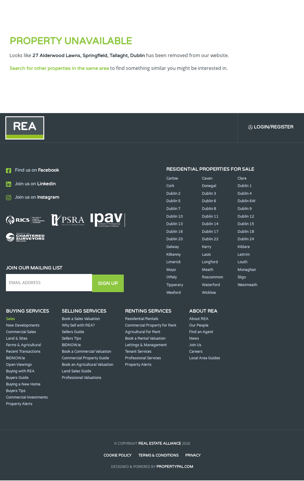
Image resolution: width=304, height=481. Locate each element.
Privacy (193, 456)
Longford (210, 263)
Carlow (172, 179)
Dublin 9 (245, 210)
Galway (172, 248)
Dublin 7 (173, 210)
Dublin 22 (210, 240)
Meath (207, 270)
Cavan (207, 179)
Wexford (173, 293)
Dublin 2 (173, 194)
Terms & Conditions (158, 456)
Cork (170, 187)
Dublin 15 (246, 225)
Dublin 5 (173, 202)
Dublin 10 (174, 217)
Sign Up (109, 283)
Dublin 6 (209, 202)
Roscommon (212, 278)
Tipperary (174, 286)
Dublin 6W (246, 202)
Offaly (171, 278)
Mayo (171, 270)
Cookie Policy (117, 456)
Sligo (242, 278)
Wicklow (209, 293)
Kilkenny (173, 255)
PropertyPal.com (174, 467)
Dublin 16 (174, 232)
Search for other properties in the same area (59, 68)
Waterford (211, 286)
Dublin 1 (245, 187)
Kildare (244, 248)
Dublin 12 (246, 217)
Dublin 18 (246, 232)
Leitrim (244, 255)
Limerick (173, 263)
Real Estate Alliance (159, 444)
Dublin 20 (174, 240)
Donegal (209, 187)
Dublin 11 (210, 217)
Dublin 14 (210, 225)
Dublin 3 (209, 194)
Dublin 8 (209, 210)
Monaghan (247, 270)
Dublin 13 (174, 225)
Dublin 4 (245, 194)
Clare (242, 179)
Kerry (206, 248)
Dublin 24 (246, 240)
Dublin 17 (210, 232)
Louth (242, 263)
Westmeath (247, 286)
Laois (206, 255)
